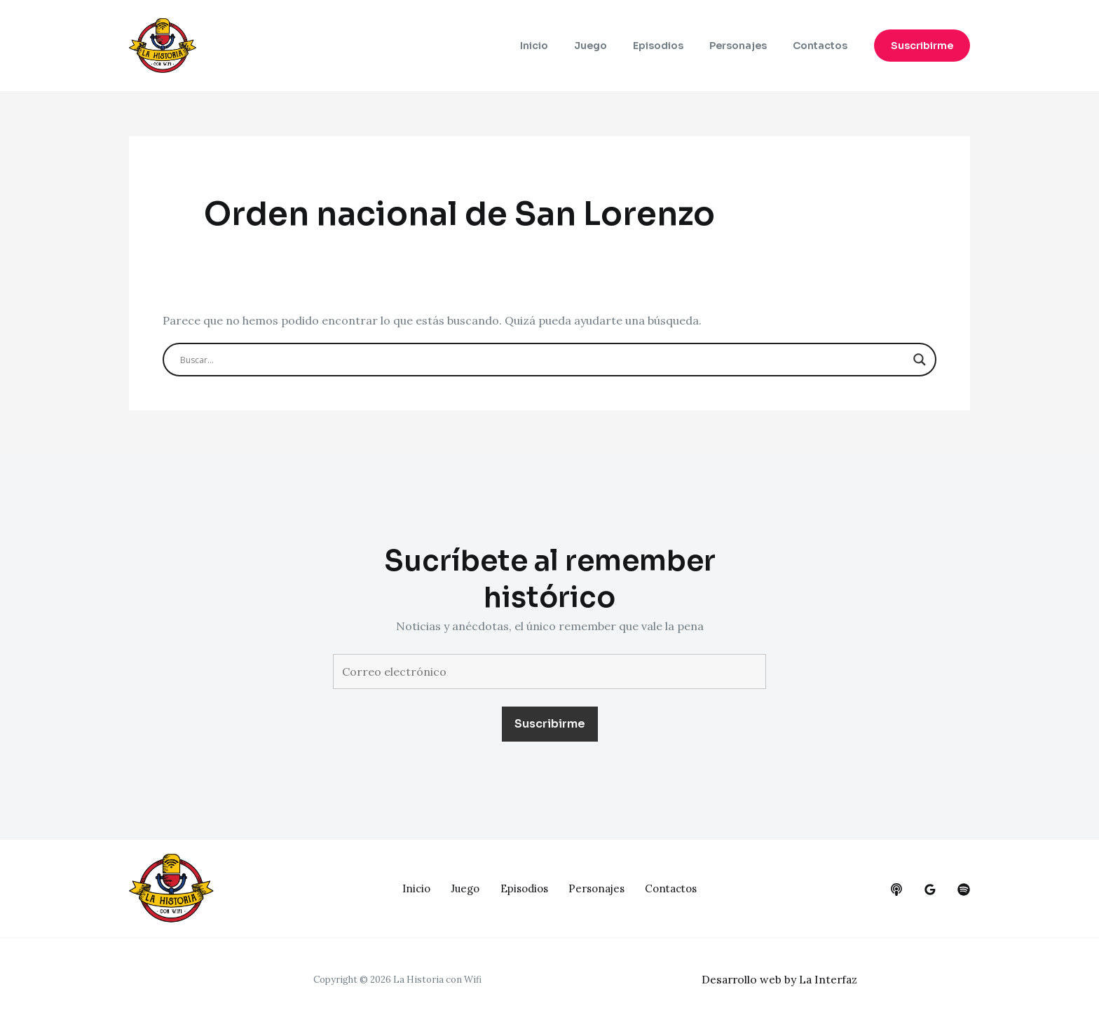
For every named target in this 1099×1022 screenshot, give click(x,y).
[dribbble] (963, 889)
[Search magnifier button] (919, 359)
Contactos (823, 45)
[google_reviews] (930, 889)
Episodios (673, 45)
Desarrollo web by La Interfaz (782, 979)
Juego (612, 45)
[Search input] (543, 359)
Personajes (747, 45)
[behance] (896, 889)
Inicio (562, 45)
